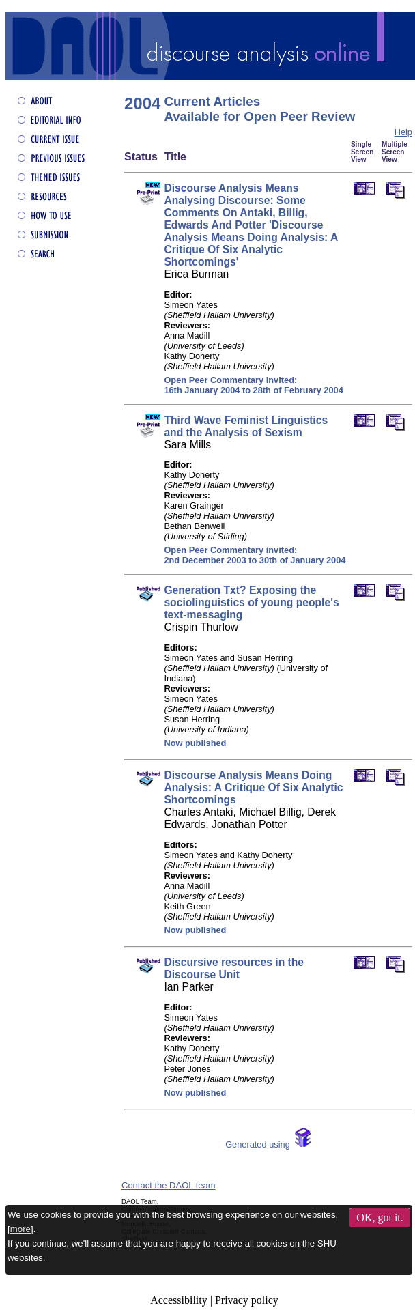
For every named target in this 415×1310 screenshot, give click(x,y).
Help (403, 132)
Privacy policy (246, 1300)
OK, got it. (379, 1217)
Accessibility (179, 1300)
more (20, 1229)
